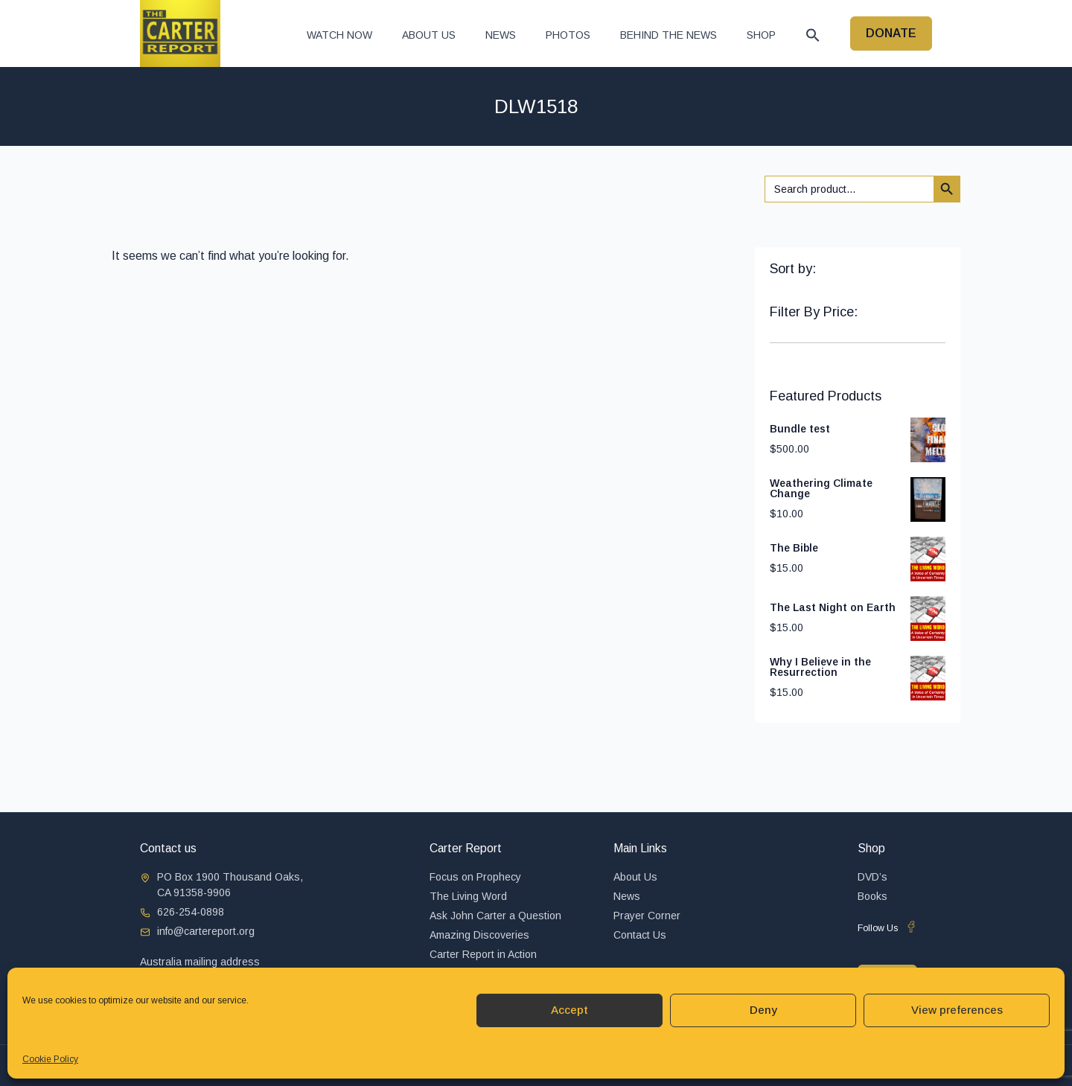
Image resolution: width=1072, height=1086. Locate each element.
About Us (429, 35)
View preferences (957, 1009)
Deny (763, 1009)
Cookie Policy (50, 1059)
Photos (568, 35)
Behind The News (668, 35)
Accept (569, 1009)
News (500, 35)
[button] (813, 35)
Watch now (339, 35)
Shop (761, 35)
